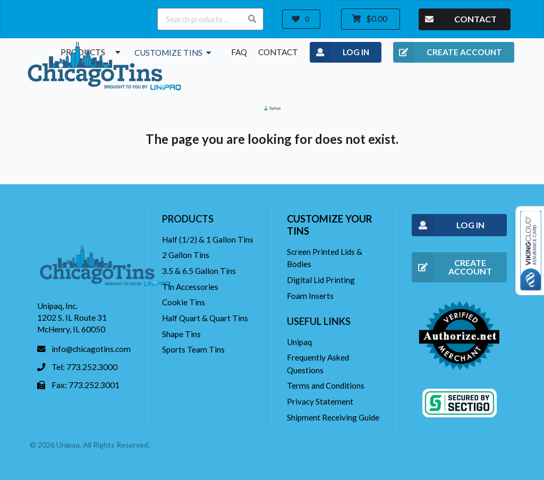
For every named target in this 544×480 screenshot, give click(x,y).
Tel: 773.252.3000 (84, 367)
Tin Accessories (190, 287)
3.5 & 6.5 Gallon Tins (199, 271)
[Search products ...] (210, 19)
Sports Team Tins (193, 349)
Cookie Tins (183, 302)
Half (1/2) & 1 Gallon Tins (207, 239)
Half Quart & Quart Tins (205, 318)
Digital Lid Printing (321, 280)
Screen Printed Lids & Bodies (324, 258)
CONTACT (458, 19)
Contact (278, 52)
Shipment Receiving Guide (333, 417)
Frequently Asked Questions (318, 363)
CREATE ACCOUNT (447, 52)
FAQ (239, 52)
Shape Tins (181, 334)
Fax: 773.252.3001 (86, 385)
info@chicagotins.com (91, 349)
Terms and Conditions (325, 385)
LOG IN (340, 52)
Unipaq (299, 342)
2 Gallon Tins (185, 255)
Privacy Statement (320, 401)
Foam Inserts (310, 296)
